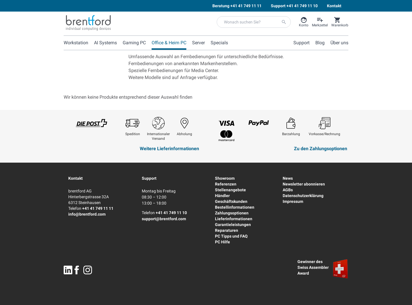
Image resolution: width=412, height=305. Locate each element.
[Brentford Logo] (88, 23)
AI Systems (105, 42)
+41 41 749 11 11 (97, 208)
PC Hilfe (222, 242)
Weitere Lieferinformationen (169, 148)
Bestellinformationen (234, 207)
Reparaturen (226, 230)
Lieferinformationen (233, 218)
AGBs (288, 190)
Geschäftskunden (231, 201)
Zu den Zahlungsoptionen (320, 148)
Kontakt (75, 178)
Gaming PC (134, 42)
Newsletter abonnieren (304, 184)
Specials (219, 42)
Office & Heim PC (169, 42)
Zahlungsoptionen (232, 213)
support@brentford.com (164, 218)
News (288, 178)
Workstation (76, 42)
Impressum (293, 201)
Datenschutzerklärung (303, 195)
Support (149, 178)
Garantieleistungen (233, 224)
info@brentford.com (87, 214)
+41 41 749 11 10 (171, 212)
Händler (222, 195)
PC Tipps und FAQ (231, 236)
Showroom (225, 178)
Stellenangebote (230, 190)
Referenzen (225, 184)
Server (198, 42)
